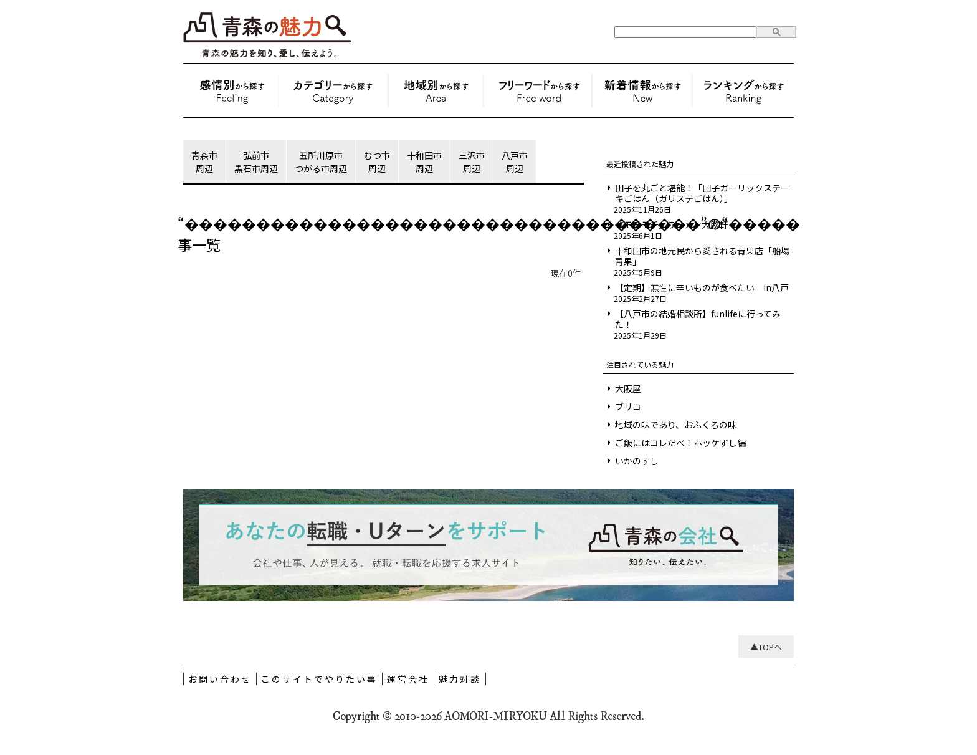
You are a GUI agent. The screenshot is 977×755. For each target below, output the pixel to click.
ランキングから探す (742, 90)
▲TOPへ (766, 647)
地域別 (436, 90)
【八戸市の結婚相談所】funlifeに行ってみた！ (698, 319)
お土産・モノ (333, 90)
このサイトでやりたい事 (319, 679)
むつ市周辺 (377, 162)
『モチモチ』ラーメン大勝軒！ (675, 224)
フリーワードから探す (538, 90)
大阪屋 (628, 388)
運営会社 (408, 679)
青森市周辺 (204, 162)
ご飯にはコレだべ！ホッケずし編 (680, 443)
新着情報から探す (642, 90)
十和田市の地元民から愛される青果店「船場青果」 (702, 256)
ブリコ (628, 407)
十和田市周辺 (424, 162)
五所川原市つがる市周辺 (321, 162)
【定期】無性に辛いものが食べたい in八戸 (702, 287)
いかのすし (637, 461)
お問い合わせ (220, 679)
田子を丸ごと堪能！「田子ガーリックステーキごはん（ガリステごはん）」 (702, 193)
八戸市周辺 (515, 162)
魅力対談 (460, 679)
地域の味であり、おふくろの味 (675, 425)
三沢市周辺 (472, 162)
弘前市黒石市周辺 (256, 162)
